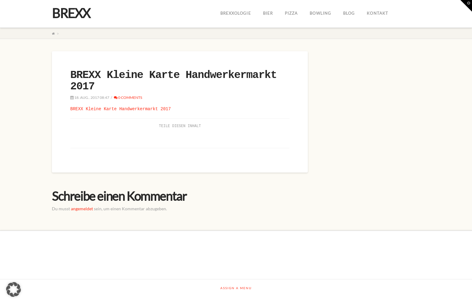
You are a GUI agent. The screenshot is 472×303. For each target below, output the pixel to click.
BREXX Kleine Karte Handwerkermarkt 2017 (120, 109)
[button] (13, 289)
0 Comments (128, 97)
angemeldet (82, 208)
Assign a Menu (236, 288)
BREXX (71, 13)
